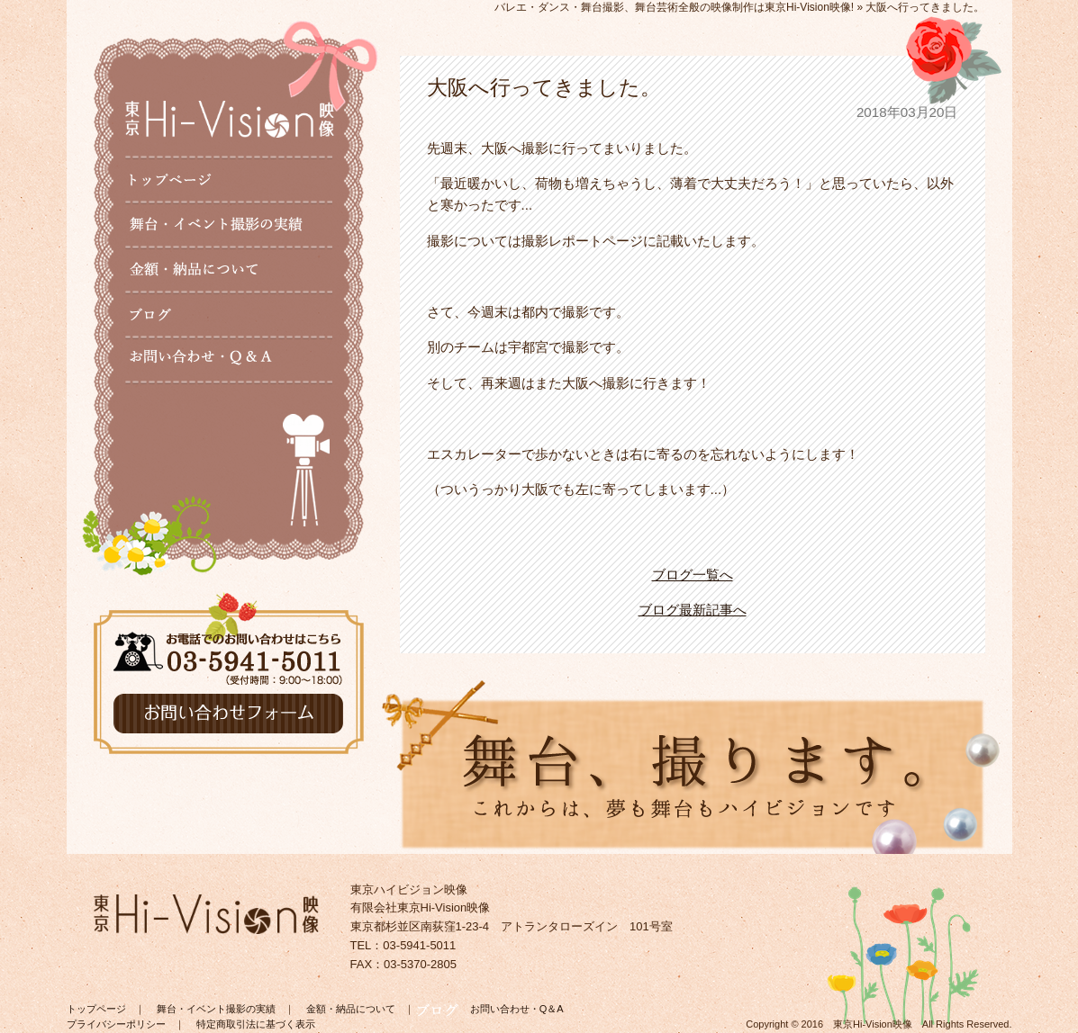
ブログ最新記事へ (693, 609)
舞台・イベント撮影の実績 (216, 1008)
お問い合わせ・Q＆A (517, 1008)
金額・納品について (350, 1008)
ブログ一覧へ (692, 574)
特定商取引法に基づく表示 (255, 1024)
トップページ (96, 1008)
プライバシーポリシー (116, 1024)
